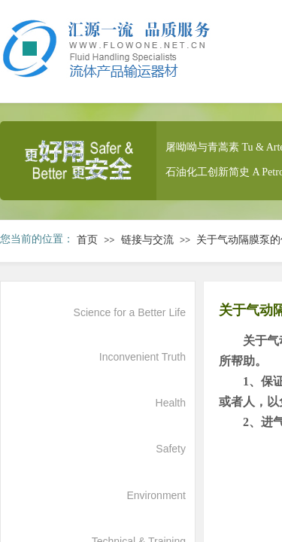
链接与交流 (147, 239)
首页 (87, 239)
